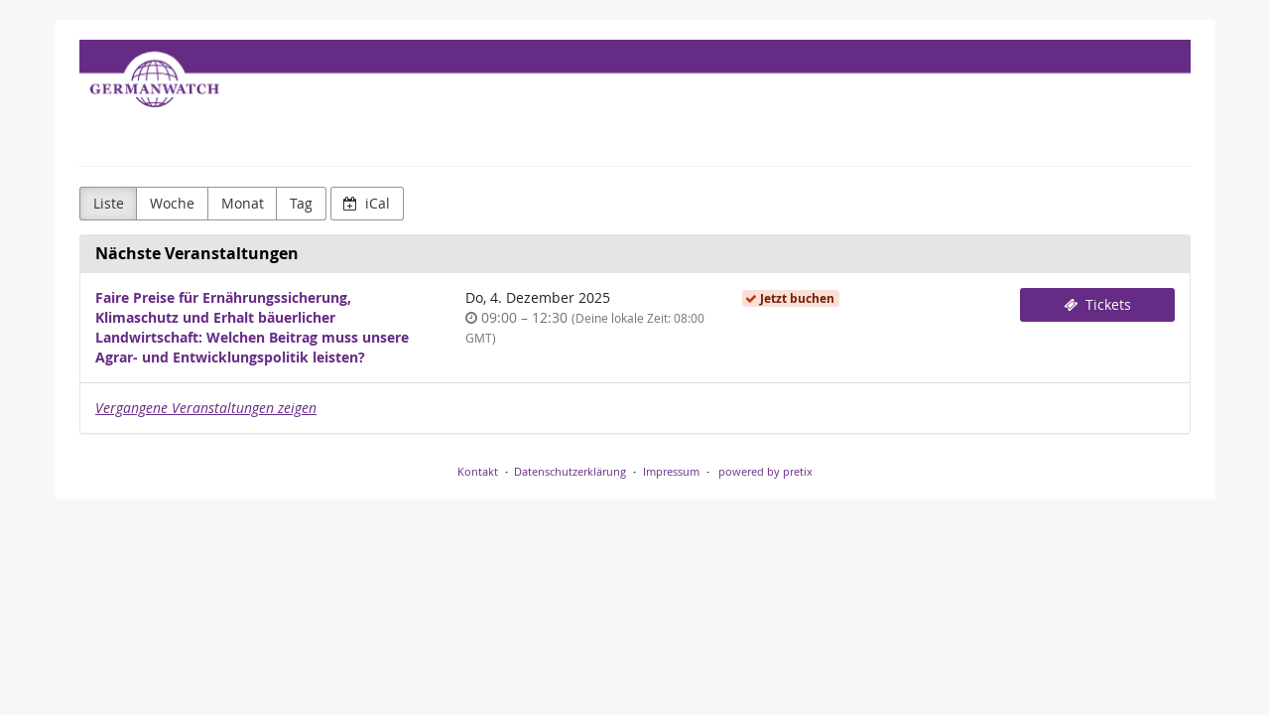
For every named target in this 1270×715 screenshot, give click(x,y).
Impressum (671, 471)
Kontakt (477, 471)
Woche (172, 203)
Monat (242, 203)
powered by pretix (765, 471)
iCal (366, 203)
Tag (301, 203)
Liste (108, 203)
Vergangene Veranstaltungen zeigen (206, 407)
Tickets (1097, 304)
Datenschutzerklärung (570, 471)
